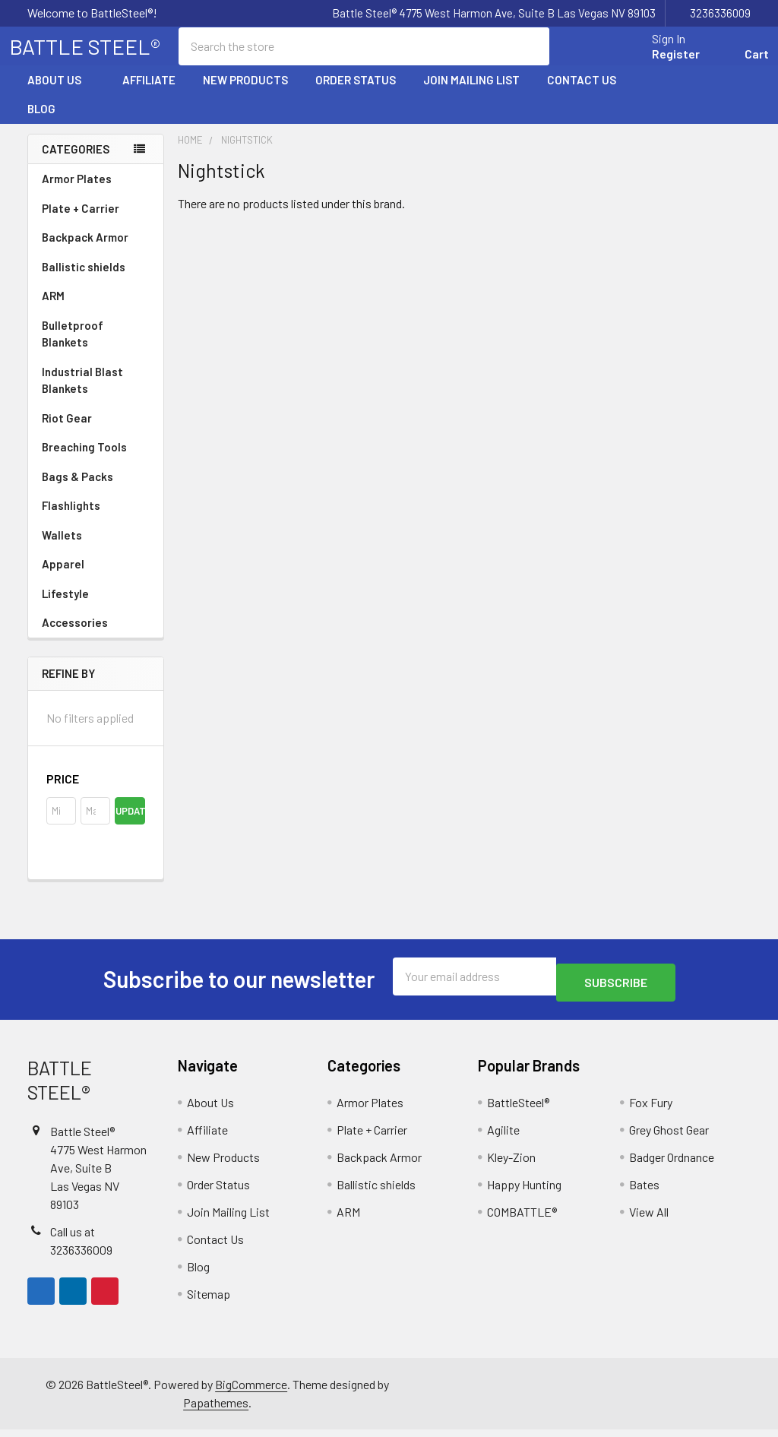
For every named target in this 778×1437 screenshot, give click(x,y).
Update (129, 824)
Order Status (355, 93)
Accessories (96, 636)
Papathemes (215, 1410)
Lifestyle (65, 607)
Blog (41, 122)
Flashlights (71, 519)
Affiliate (149, 93)
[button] (95, 792)
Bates (644, 1192)
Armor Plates (96, 192)
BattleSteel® (518, 1110)
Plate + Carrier (80, 222)
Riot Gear (67, 431)
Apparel (96, 577)
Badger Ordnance (671, 1164)
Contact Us (581, 93)
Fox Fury (650, 1110)
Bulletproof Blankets (72, 347)
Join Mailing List (471, 93)
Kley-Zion (511, 1164)
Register (658, 62)
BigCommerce (251, 1392)
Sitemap (208, 1301)
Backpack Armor (85, 251)
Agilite (503, 1137)
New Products (245, 93)
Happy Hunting (524, 1192)
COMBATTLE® (522, 1219)
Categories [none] (75, 162)
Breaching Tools (84, 460)
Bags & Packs (96, 490)
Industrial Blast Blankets (82, 394)
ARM (53, 309)
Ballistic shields (96, 280)
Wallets (62, 548)
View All (649, 1219)
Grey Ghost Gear (669, 1137)
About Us (61, 93)
